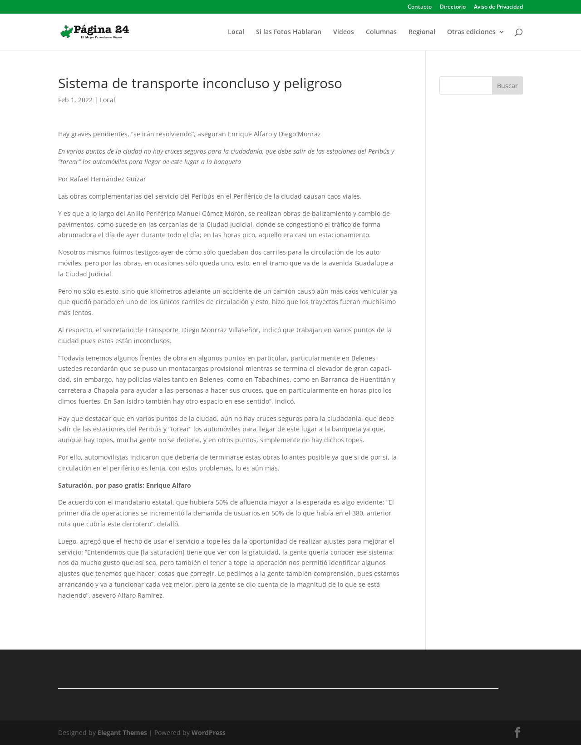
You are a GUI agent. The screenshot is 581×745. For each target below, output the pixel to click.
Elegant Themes (122, 732)
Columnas (381, 32)
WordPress (209, 732)
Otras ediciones (471, 32)
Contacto (420, 7)
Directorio (453, 7)
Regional (422, 32)
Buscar (507, 85)
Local (236, 32)
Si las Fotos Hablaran (288, 32)
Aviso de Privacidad (498, 7)
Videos (343, 32)
